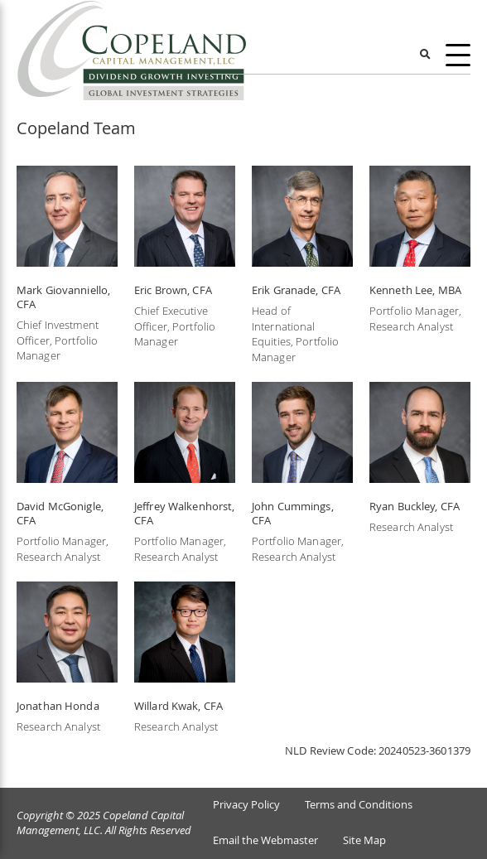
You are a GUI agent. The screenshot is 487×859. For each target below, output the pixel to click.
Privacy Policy (246, 805)
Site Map (364, 840)
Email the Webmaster (265, 840)
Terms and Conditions (358, 805)
